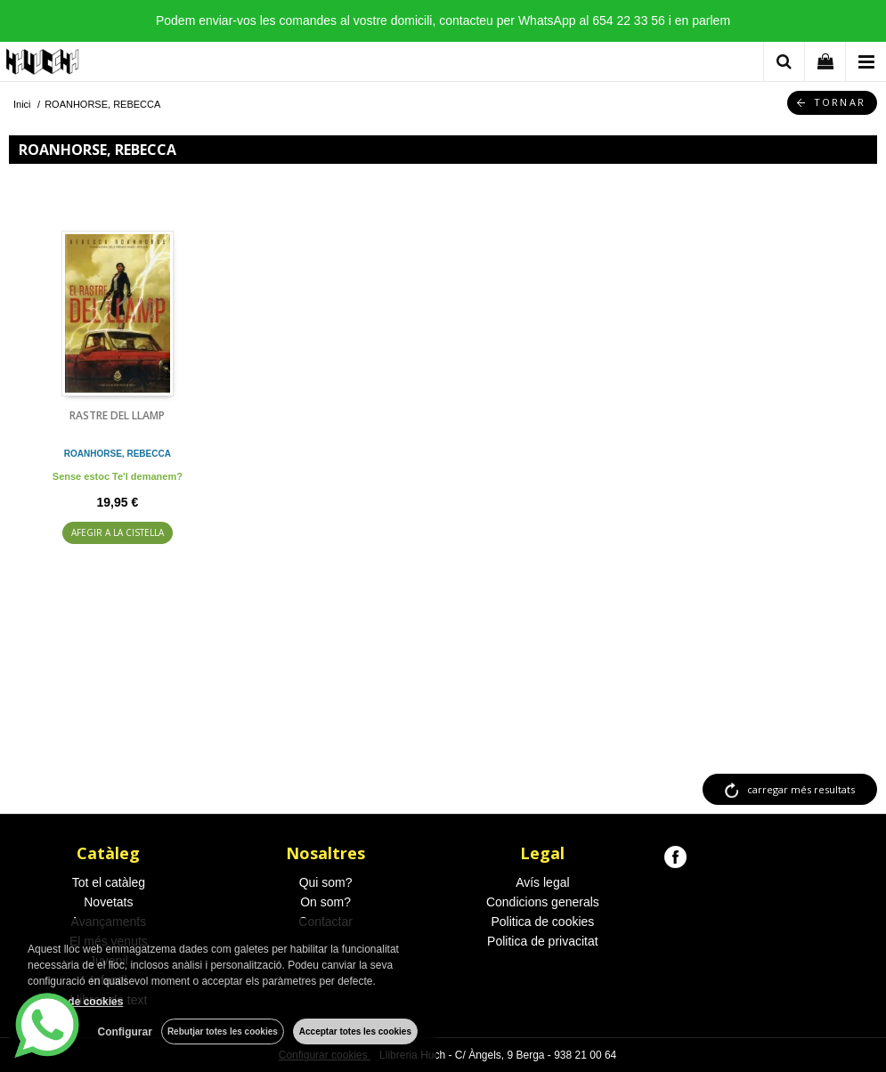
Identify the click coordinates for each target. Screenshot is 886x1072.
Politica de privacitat (542, 941)
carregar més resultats (801, 789)
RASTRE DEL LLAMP (117, 415)
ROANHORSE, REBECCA (117, 454)
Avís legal (542, 882)
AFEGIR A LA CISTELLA (117, 532)
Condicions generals (542, 902)
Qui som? (326, 882)
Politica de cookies (542, 921)
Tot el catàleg (109, 882)
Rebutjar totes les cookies (222, 1031)
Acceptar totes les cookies (355, 1031)
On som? (325, 902)
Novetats (108, 902)
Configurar (125, 1032)
